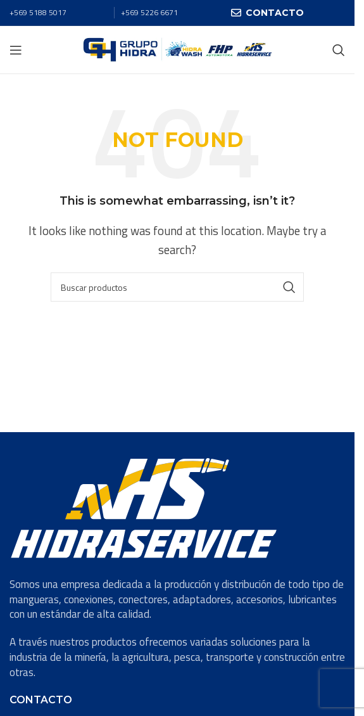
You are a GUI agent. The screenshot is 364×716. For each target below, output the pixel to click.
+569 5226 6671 (149, 12)
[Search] (338, 50)
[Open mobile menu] (15, 50)
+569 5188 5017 (37, 12)
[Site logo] (177, 49)
